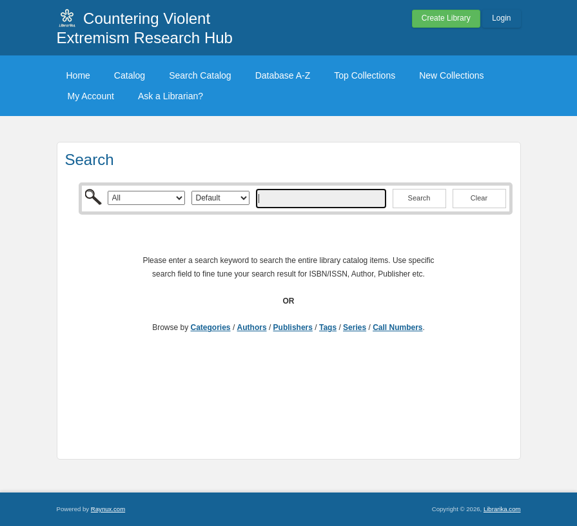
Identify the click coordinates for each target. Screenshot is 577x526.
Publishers (293, 327)
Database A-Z (283, 75)
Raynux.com (108, 508)
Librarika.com (502, 508)
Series (354, 327)
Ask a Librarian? (170, 96)
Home (78, 75)
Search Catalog (200, 75)
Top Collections (364, 75)
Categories (211, 327)
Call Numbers (397, 327)
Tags (328, 327)
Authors (252, 327)
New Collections (451, 75)
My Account (91, 96)
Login (501, 18)
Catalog (129, 75)
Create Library (446, 18)
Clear (479, 198)
